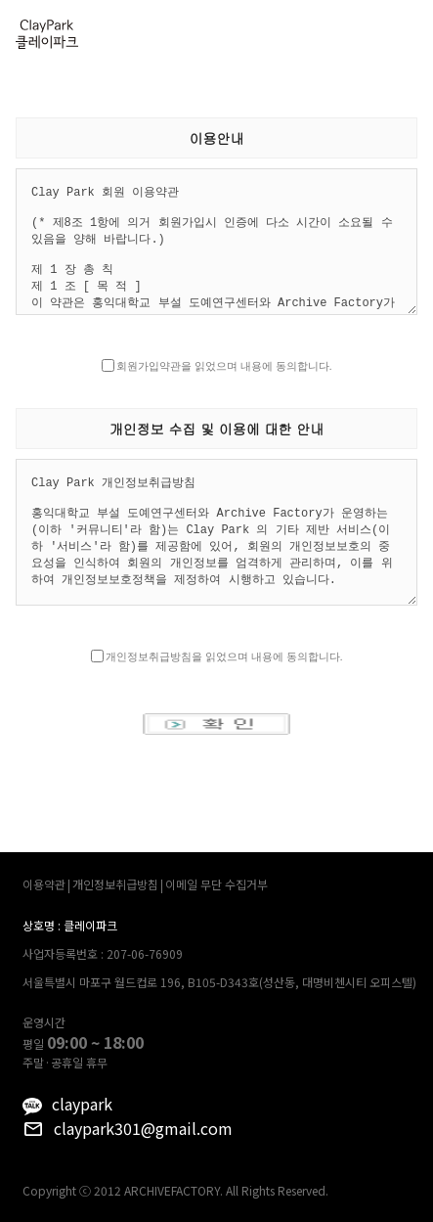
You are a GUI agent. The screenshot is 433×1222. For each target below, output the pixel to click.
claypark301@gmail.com (143, 1128)
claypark (82, 1103)
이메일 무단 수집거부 (216, 884)
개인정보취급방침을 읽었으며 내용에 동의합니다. (224, 656)
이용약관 (43, 884)
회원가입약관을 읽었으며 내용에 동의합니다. (223, 366)
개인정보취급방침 (115, 884)
